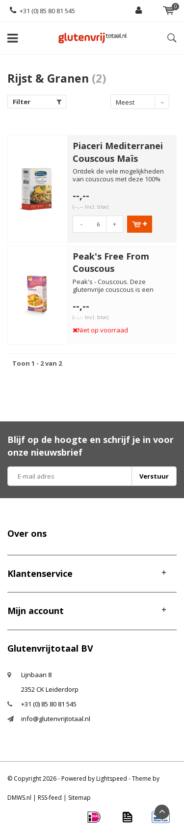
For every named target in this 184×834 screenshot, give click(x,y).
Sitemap (79, 797)
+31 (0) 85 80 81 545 (42, 10)
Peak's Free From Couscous (111, 262)
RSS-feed (50, 797)
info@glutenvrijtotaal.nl (55, 718)
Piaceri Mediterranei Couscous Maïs (118, 152)
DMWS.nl (19, 797)
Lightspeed (111, 778)
